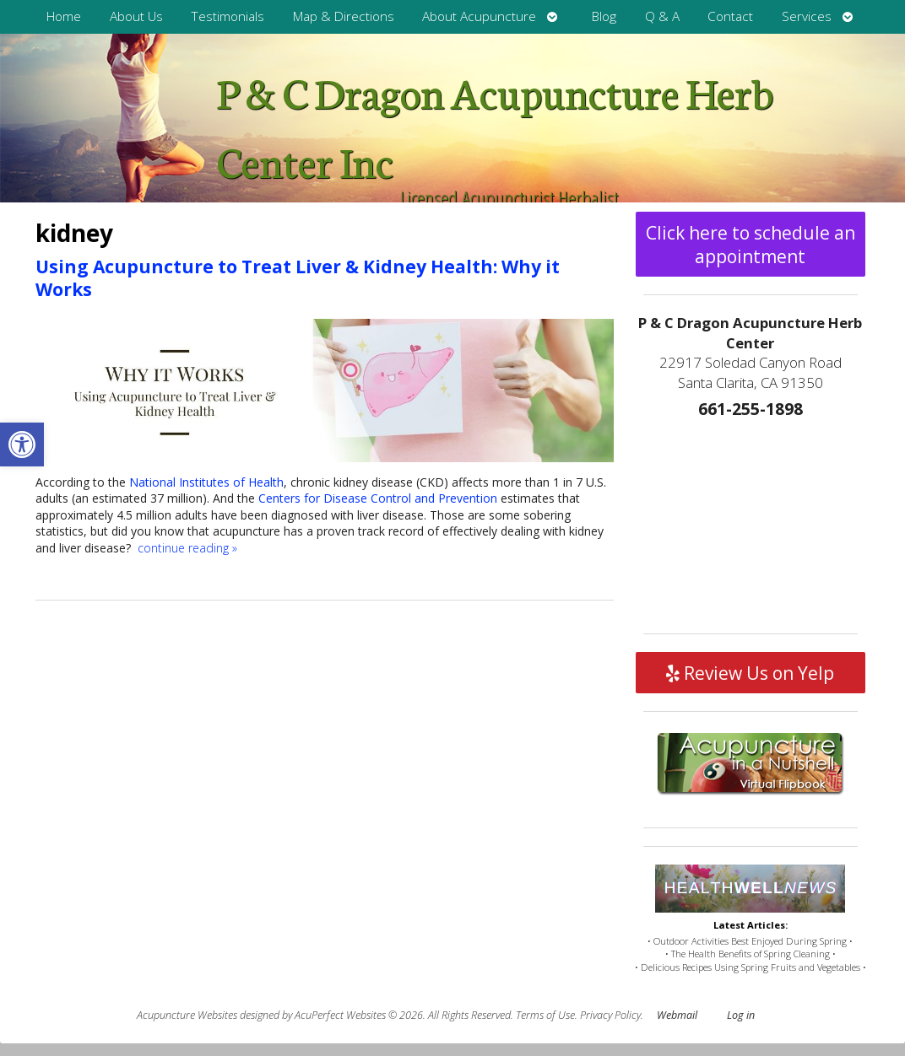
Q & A (662, 16)
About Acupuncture (479, 16)
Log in (741, 1015)
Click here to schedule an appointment (750, 244)
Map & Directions (343, 16)
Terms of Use (545, 1015)
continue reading (187, 548)
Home (63, 16)
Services (807, 16)
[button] (22, 444)
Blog (604, 16)
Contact (730, 16)
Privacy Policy (610, 1015)
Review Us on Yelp (750, 673)
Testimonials (227, 16)
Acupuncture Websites (187, 1015)
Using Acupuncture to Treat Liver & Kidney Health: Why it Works (297, 278)
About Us (136, 16)
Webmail (677, 1015)
